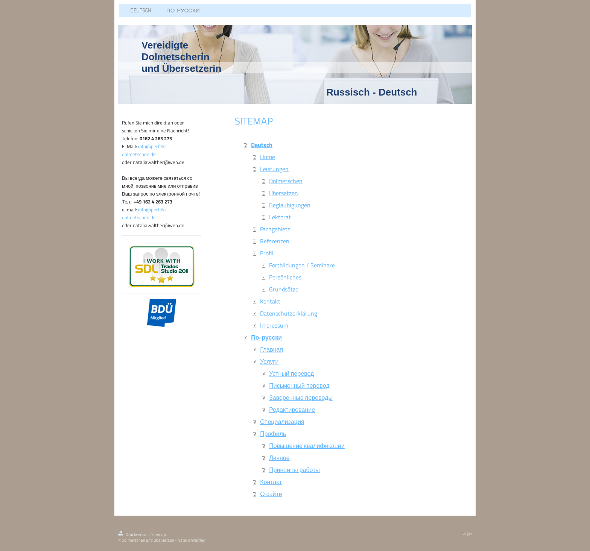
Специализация (282, 421)
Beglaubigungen (289, 204)
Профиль (273, 433)
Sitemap (158, 534)
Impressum (274, 325)
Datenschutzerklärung (288, 313)
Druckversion (133, 534)
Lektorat (280, 217)
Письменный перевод (299, 385)
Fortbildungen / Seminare (302, 265)
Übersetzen (283, 192)
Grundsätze (283, 289)
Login (467, 533)
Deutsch (261, 144)
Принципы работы (294, 469)
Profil (267, 253)
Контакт (271, 481)
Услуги (269, 361)
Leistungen (274, 168)
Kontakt (270, 301)
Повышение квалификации (307, 445)
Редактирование (292, 409)
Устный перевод (291, 373)
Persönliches (285, 277)
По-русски (266, 337)
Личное (279, 457)
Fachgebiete (275, 229)
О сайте (271, 493)
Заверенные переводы (301, 397)
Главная (271, 349)
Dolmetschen (286, 180)
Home (267, 156)
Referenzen (274, 241)
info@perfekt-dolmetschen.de (145, 150)
